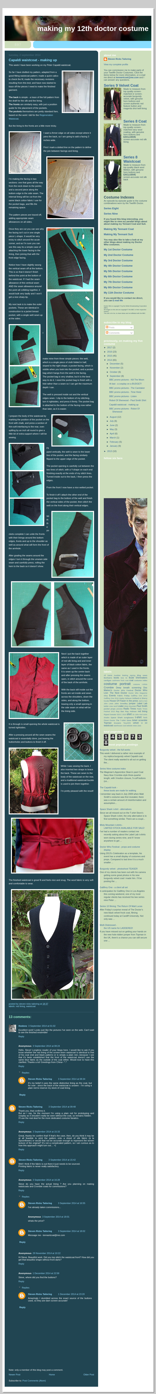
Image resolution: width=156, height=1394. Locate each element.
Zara (139, 726)
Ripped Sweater (110, 715)
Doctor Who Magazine (137, 693)
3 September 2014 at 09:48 (62, 1107)
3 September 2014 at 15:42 (62, 1160)
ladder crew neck (110, 706)
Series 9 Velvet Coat (121, 85)
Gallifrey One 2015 (139, 696)
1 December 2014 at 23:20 (71, 1294)
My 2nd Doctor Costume (118, 255)
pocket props (110, 709)
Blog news (142, 675)
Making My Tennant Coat (119, 229)
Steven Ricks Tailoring (40, 1079)
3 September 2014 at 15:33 (46, 1131)
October (114, 372)
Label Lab (142, 703)
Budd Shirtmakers (138, 677)
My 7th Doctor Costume (118, 282)
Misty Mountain (130, 706)
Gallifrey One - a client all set (114, 887)
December (115, 363)
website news (131, 726)
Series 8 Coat (135, 121)
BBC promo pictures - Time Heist (125, 392)
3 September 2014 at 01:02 (41, 1026)
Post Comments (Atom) (34, 1380)
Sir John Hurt (137, 715)
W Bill (144, 723)
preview (120, 709)
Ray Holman (130, 711)
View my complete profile (116, 64)
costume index (140, 680)
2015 (110, 356)
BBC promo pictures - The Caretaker (127, 388)
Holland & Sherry (139, 698)
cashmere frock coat (120, 680)
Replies (25, 1072)
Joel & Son (143, 701)
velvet (136, 723)
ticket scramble (139, 720)
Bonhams (108, 678)
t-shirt (138, 717)
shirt (129, 714)
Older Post (88, 1374)
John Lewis (108, 704)
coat (131, 680)
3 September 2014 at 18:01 (55, 1217)
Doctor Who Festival (123, 690)
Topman (108, 723)
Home (52, 1374)
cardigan (107, 680)
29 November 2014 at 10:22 (47, 1253)
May (112, 429)
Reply (21, 1036)
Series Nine (111, 213)
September (115, 376)
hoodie (106, 701)
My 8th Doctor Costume (118, 287)
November (115, 367)
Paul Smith (142, 706)
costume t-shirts (140, 684)
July (112, 421)
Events (112, 695)
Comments (112, 333)
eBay (106, 696)
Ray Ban (120, 711)
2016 (110, 351)
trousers (117, 723)
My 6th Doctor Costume (118, 276)
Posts (110, 327)
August (113, 417)
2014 (110, 360)
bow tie (124, 678)
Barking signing (128, 675)
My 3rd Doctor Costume (118, 260)
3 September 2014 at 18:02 (71, 1231)
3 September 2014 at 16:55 (71, 1203)
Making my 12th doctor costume (92, 29)
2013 (110, 451)
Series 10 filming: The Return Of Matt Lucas (121, 906)
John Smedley (121, 703)
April (112, 433)
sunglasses (129, 717)
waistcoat (31, 1006)
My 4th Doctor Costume (118, 265)
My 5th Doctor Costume (118, 271)
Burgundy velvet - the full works (115, 750)
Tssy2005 (127, 723)
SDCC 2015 (121, 715)
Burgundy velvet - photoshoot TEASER (119, 868)
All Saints (108, 675)
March (113, 437)
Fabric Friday (123, 695)
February (114, 442)
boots (116, 677)
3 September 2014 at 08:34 (71, 1079)
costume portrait (117, 684)
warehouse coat (120, 726)
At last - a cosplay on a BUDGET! (125, 383)
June (112, 425)
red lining (20, 1006)
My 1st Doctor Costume (118, 249)
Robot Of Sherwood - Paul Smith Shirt (127, 400)
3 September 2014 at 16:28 (46, 1180)
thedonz (22, 1026)
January (114, 446)
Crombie (109, 687)
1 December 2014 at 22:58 (46, 1273)
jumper (132, 703)
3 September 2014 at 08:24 (46, 1046)
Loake (121, 706)
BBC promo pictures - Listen (123, 396)
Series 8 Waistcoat (132, 159)
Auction (117, 675)
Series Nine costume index (113, 768)
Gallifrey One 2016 (111, 698)
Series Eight (111, 208)
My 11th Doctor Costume (119, 292)
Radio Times (130, 708)
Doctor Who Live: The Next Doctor (125, 691)
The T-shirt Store (123, 720)
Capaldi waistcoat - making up (124, 404)
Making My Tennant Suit (118, 234)
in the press (132, 701)
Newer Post (14, 1374)
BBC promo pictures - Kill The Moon (126, 379)
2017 (110, 347)
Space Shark (117, 717)
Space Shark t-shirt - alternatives (115, 809)
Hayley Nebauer (125, 698)
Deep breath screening (128, 687)
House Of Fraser (118, 701)
